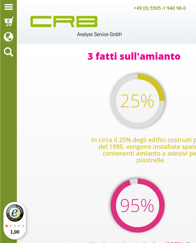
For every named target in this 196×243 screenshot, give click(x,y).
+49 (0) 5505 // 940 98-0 (160, 8)
